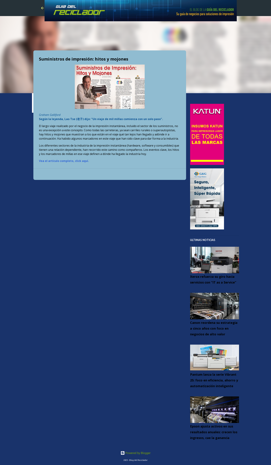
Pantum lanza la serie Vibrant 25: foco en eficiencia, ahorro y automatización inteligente (214, 380)
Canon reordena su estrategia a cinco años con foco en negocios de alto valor (213, 328)
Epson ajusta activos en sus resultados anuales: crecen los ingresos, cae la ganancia (213, 432)
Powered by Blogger (136, 453)
